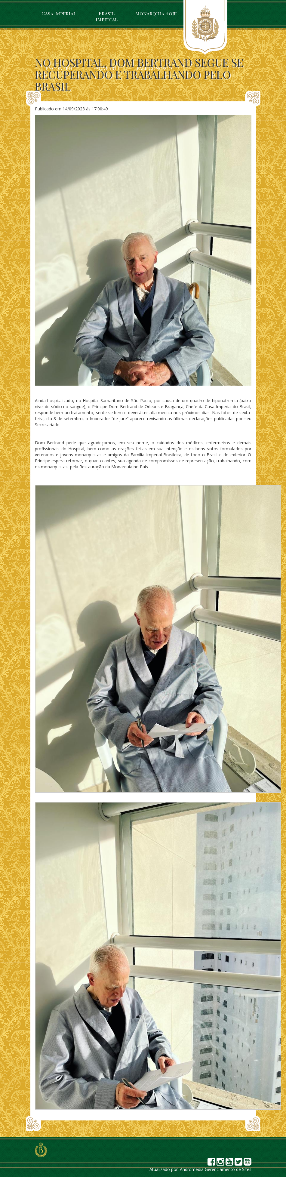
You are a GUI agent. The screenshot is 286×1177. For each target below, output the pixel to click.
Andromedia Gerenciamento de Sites (215, 1169)
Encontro (58, 68)
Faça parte (106, 68)
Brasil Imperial (107, 16)
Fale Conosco (154, 68)
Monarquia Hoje (156, 13)
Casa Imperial (59, 13)
